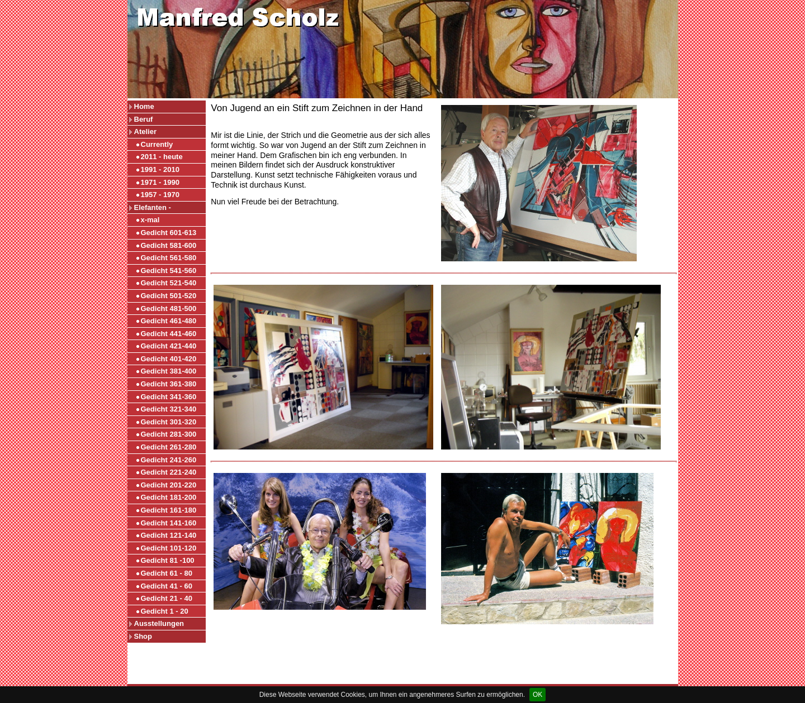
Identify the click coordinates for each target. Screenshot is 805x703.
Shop (143, 636)
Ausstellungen (159, 623)
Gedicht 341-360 (169, 397)
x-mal (150, 220)
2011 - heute (162, 156)
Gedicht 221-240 (169, 472)
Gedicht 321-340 (169, 409)
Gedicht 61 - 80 (166, 573)
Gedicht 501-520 (169, 295)
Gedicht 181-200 (169, 497)
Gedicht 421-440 (169, 346)
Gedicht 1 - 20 (164, 611)
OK (537, 695)
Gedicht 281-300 (169, 434)
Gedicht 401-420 (169, 359)
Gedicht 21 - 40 (166, 598)
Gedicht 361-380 (169, 384)
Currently (157, 144)
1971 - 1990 (160, 182)
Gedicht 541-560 (169, 270)
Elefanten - (152, 207)
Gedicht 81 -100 (168, 560)
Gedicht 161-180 (169, 510)
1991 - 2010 (160, 169)
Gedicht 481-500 (169, 308)
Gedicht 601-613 (169, 232)
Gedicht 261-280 (169, 447)
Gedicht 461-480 (169, 321)
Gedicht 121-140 (169, 535)
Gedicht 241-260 (169, 460)
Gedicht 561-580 (169, 258)
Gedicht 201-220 (169, 485)
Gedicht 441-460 (169, 333)
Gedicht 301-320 (169, 422)
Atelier (145, 131)
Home (144, 106)
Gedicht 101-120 (169, 548)
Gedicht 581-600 (169, 245)
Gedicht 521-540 (169, 283)
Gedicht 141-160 (169, 523)
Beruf (143, 119)
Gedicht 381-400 (169, 371)
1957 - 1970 (160, 194)
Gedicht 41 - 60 (166, 586)
